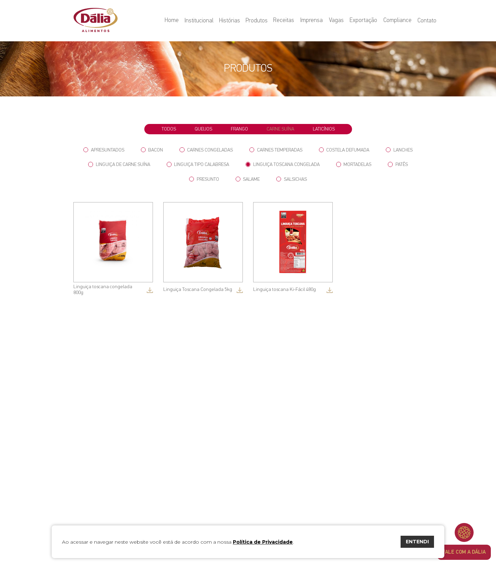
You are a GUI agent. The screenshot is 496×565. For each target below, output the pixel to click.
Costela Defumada (344, 150)
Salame (248, 179)
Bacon (152, 150)
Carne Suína (280, 129)
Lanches (399, 150)
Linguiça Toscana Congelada (283, 164)
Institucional (201, 21)
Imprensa (313, 21)
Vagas (337, 21)
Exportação (364, 21)
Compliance (398, 21)
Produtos (259, 21)
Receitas (286, 21)
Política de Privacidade (263, 542)
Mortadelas (354, 164)
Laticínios (324, 129)
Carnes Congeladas (206, 150)
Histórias (232, 21)
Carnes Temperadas (275, 150)
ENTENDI (417, 541)
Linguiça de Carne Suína (119, 164)
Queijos (203, 129)
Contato (426, 21)
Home (175, 21)
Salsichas (291, 179)
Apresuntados (103, 150)
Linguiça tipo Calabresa (198, 164)
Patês (398, 164)
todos (169, 129)
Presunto (204, 179)
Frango (239, 129)
